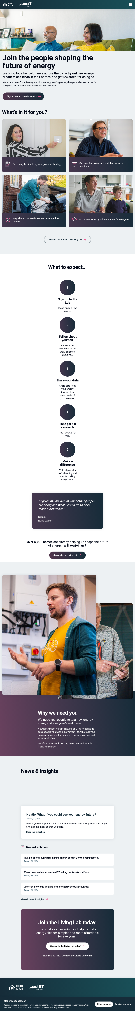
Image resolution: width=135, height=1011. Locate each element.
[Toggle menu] (130, 4)
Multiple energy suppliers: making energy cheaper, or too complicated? (61, 857)
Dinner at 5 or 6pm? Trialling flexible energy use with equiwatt (56, 886)
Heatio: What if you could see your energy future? (61, 814)
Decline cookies (123, 1004)
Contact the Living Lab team (77, 955)
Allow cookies (104, 1004)
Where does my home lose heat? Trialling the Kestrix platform (56, 872)
